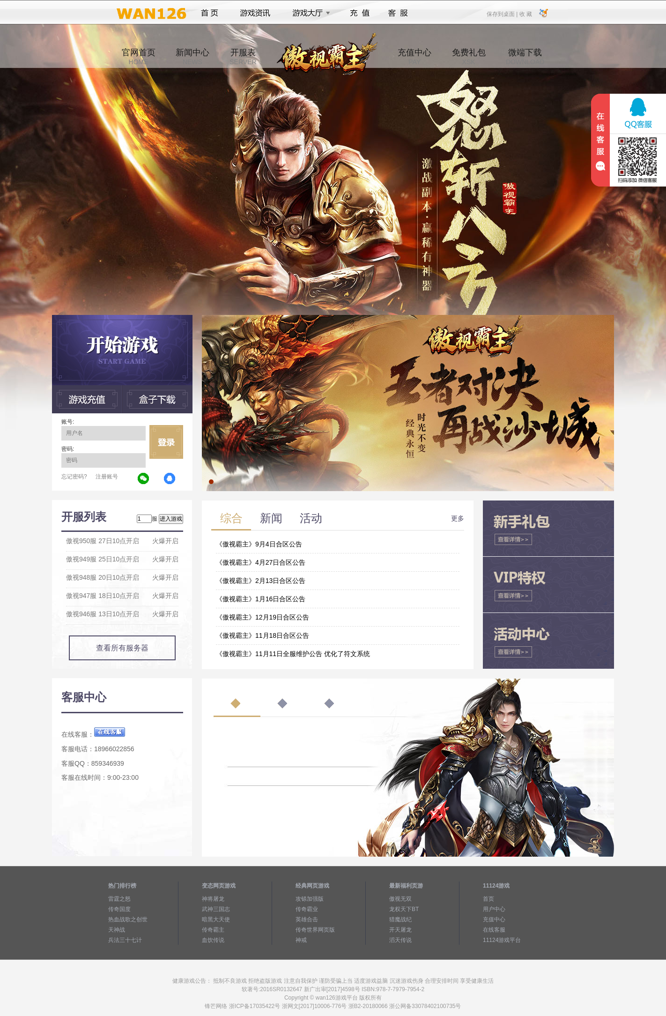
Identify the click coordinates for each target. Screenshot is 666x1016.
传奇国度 (119, 909)
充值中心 (414, 57)
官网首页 (138, 57)
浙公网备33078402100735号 (425, 1006)
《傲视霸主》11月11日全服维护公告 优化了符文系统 (293, 653)
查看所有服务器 (122, 648)
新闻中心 (192, 57)
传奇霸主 (213, 929)
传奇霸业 (307, 909)
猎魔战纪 (400, 919)
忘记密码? (74, 476)
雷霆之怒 (119, 899)
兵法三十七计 (125, 940)
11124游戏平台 (502, 940)
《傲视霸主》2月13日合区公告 (260, 580)
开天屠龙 (400, 929)
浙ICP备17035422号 (254, 1006)
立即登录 (166, 442)
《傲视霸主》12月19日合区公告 (262, 617)
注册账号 (107, 476)
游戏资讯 (255, 13)
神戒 (301, 940)
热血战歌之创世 (128, 919)
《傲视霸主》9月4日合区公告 (259, 544)
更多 (457, 518)
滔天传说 (400, 940)
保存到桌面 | (502, 13)
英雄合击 (307, 919)
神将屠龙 (213, 899)
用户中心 (494, 909)
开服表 (242, 57)
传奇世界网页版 (315, 929)
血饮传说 (213, 940)
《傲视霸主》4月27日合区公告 (260, 562)
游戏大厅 (309, 13)
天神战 (116, 929)
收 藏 (525, 13)
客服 (398, 13)
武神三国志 (216, 909)
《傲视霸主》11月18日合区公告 (262, 635)
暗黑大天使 (216, 919)
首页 (209, 13)
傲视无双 (400, 899)
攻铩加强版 (310, 899)
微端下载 (525, 57)
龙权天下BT (404, 909)
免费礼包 (469, 57)
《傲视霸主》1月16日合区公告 (260, 599)
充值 (359, 13)
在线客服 (494, 929)
